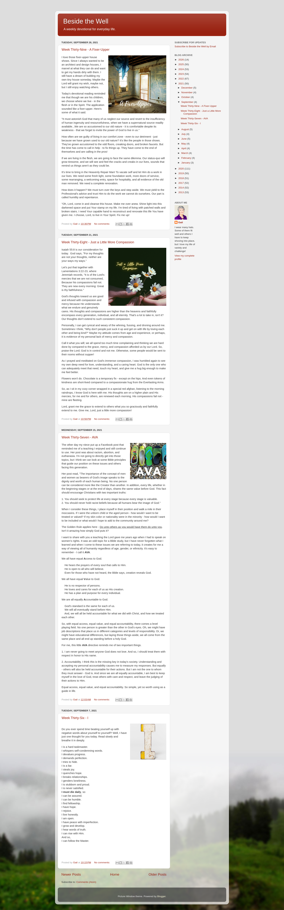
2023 (181, 74)
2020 (181, 168)
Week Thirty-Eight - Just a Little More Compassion (98, 242)
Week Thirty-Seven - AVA (80, 437)
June (184, 138)
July (183, 134)
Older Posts (157, 874)
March (185, 153)
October (186, 97)
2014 (181, 187)
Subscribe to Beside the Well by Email (195, 46)
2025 (181, 64)
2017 (181, 183)
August (185, 129)
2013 (181, 192)
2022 (181, 78)
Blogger (161, 896)
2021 (181, 83)
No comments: (102, 223)
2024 (181, 69)
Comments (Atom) (86, 882)
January (186, 162)
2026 (181, 59)
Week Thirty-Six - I (75, 718)
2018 (181, 178)
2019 (181, 173)
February (186, 158)
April (184, 148)
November (187, 92)
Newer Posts (71, 874)
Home (114, 874)
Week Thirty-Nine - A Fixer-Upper (85, 49)
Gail (180, 222)
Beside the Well (85, 21)
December (187, 87)
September (187, 102)
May (184, 143)
